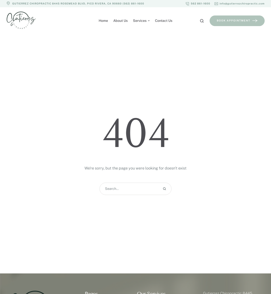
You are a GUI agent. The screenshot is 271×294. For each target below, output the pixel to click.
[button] (198, 3)
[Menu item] (103, 21)
